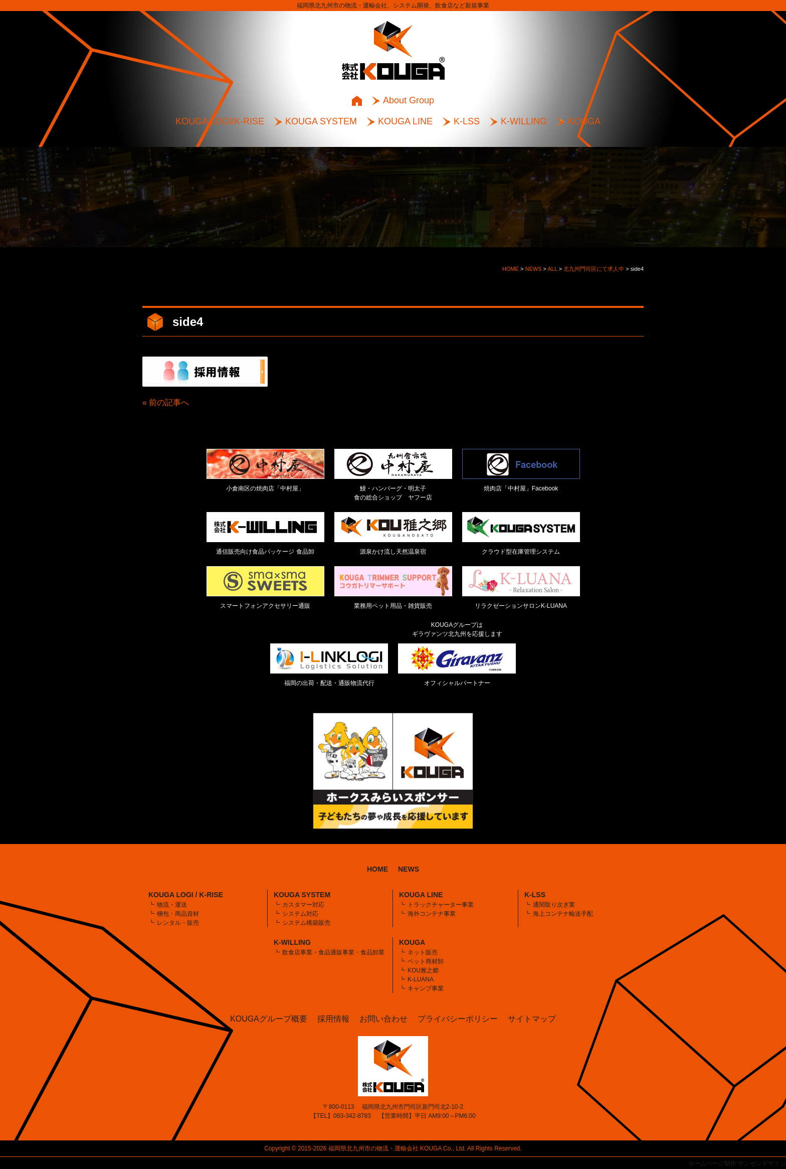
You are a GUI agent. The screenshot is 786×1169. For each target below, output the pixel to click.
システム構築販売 (306, 922)
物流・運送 (172, 904)
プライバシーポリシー (458, 1019)
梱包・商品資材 (178, 913)
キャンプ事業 (426, 988)
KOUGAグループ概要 (268, 1019)
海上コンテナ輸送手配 (563, 913)
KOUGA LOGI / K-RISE (185, 895)
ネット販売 (423, 952)
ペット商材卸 (426, 961)
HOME (377, 869)
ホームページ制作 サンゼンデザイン (737, 1163)
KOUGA (584, 121)
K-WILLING (524, 121)
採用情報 (333, 1019)
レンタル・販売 (178, 922)
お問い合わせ (383, 1019)
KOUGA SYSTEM (321, 121)
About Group (408, 100)
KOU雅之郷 (423, 970)
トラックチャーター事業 (441, 904)
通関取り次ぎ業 (554, 904)
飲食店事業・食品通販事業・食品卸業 (333, 952)
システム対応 (300, 913)
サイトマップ (532, 1019)
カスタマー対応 (303, 904)
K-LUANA (421, 979)
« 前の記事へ (165, 402)
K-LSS (467, 121)
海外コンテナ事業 (432, 913)
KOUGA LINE (405, 121)
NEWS (408, 869)
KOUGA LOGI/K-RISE (219, 121)
